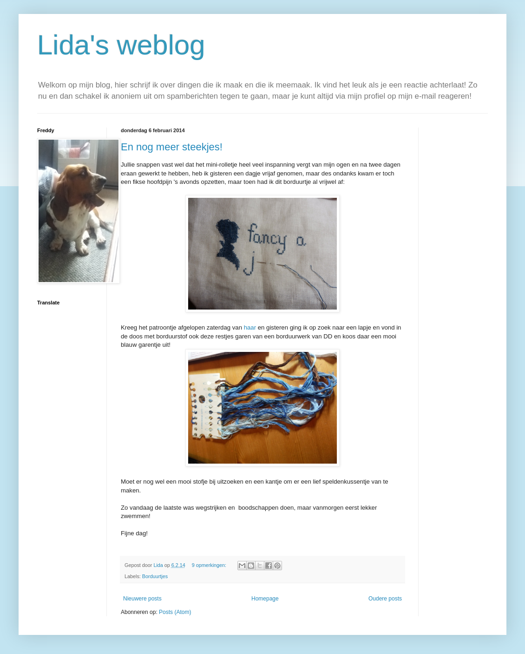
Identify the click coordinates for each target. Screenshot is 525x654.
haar (250, 327)
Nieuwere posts (142, 598)
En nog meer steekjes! (172, 147)
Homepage (265, 598)
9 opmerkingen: (210, 565)
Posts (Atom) (175, 612)
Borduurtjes (155, 576)
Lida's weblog (121, 45)
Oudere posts (385, 598)
